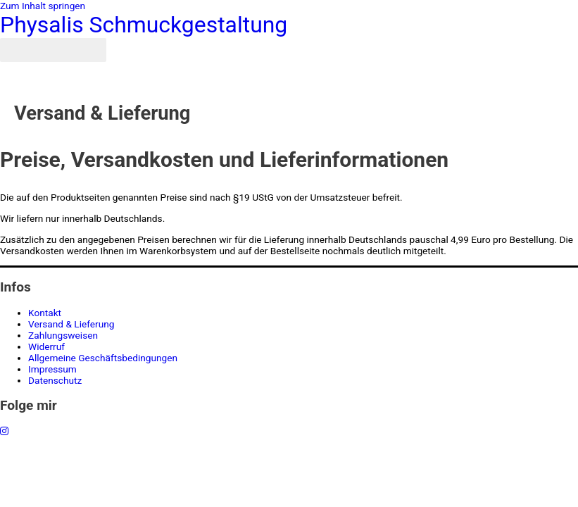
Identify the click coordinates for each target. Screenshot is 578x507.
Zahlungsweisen (63, 335)
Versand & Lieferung (71, 324)
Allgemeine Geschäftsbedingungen (102, 357)
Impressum (52, 369)
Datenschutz (55, 380)
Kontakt (44, 312)
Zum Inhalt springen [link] (42, 5)
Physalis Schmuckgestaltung (143, 24)
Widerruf (46, 346)
